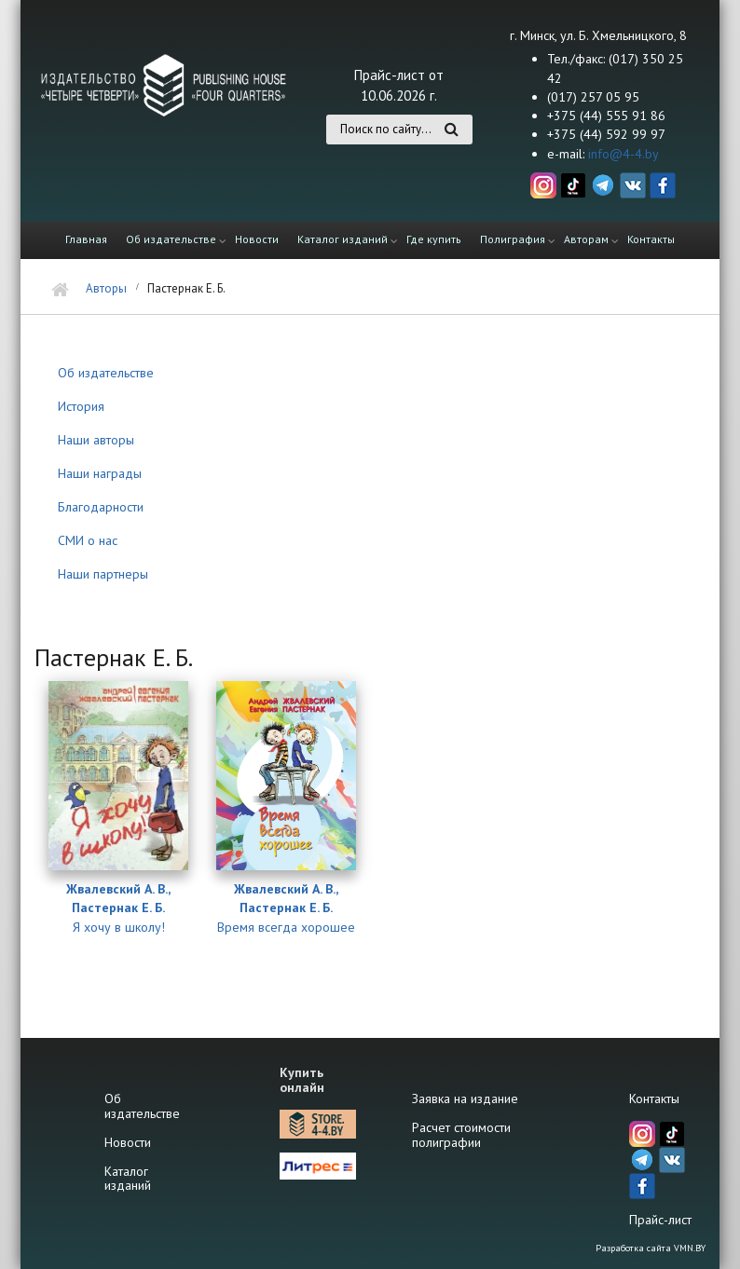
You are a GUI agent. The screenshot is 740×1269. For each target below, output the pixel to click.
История (81, 406)
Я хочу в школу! (119, 927)
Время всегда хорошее (286, 927)
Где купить (433, 239)
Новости (257, 239)
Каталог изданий (342, 239)
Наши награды (100, 473)
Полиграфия (512, 239)
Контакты (651, 239)
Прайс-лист (660, 1219)
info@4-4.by (623, 153)
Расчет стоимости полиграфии (461, 1135)
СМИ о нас (87, 540)
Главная (86, 239)
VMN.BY (690, 1248)
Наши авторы (96, 439)
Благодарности (101, 506)
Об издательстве (171, 239)
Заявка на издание (465, 1098)
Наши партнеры (103, 574)
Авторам (586, 239)
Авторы (106, 288)
